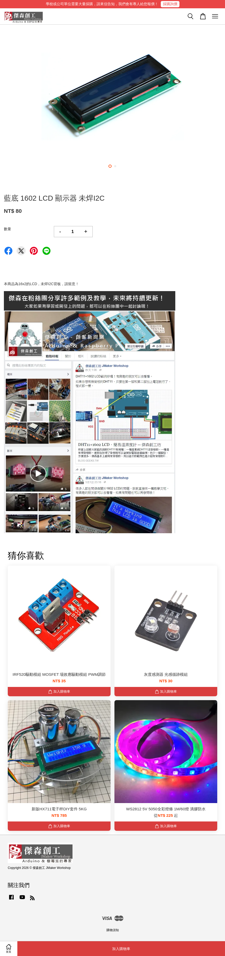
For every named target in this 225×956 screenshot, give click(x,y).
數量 (7, 229)
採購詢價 (170, 4)
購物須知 (112, 930)
